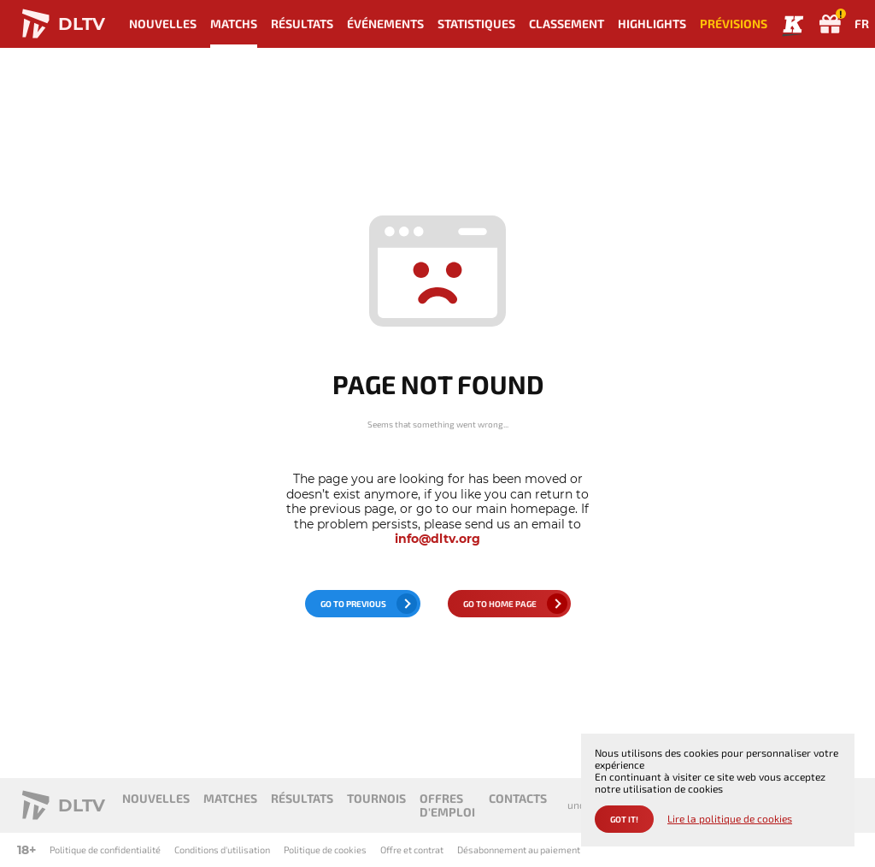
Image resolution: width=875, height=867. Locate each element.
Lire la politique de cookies (729, 818)
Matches (230, 798)
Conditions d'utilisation (222, 849)
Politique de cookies (325, 849)
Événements (385, 23)
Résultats (302, 23)
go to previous (353, 604)
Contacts (518, 798)
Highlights (652, 23)
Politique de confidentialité (105, 849)
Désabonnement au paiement (518, 849)
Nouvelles (163, 23)
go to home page (500, 604)
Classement (566, 23)
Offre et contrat (411, 849)
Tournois (376, 798)
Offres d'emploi (447, 805)
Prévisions (733, 23)
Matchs (233, 23)
